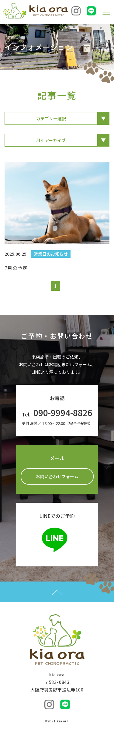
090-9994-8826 (62, 412)
